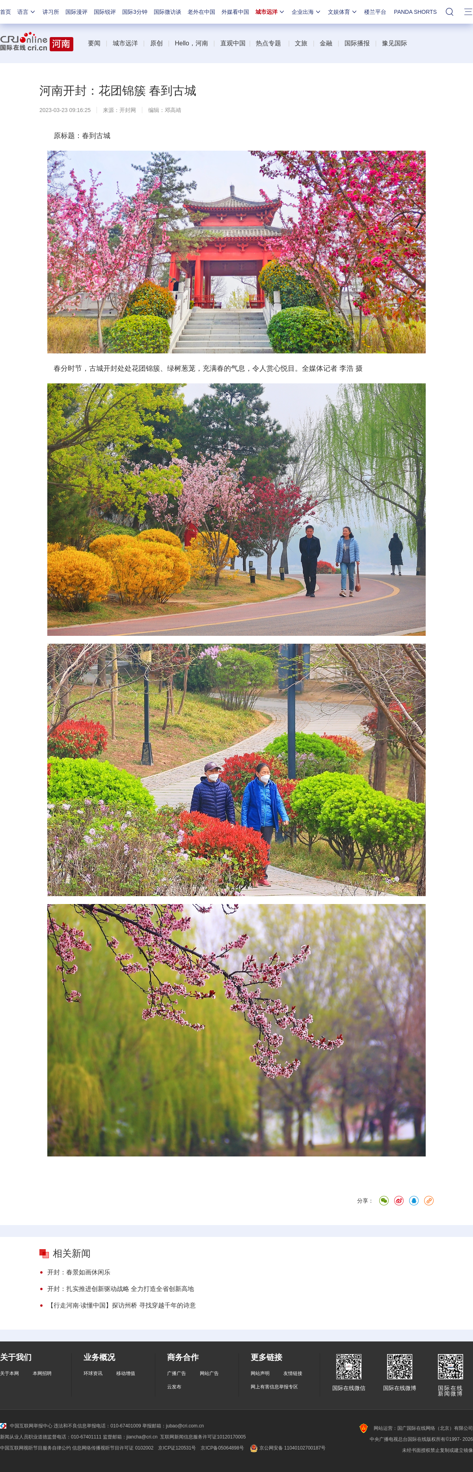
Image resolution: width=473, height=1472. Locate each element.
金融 (326, 43)
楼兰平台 (375, 12)
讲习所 (51, 12)
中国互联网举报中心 (26, 1426)
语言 (26, 12)
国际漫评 (76, 12)
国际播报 (357, 43)
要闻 (94, 43)
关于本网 (9, 1373)
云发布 (174, 1387)
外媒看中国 (235, 12)
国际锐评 (105, 12)
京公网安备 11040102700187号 (287, 1448)
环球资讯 (93, 1373)
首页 (5, 12)
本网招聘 (42, 1373)
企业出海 (307, 12)
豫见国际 (394, 43)
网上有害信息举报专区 (274, 1387)
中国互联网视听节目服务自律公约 (35, 1448)
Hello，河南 (191, 43)
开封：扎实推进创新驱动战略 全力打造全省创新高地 (120, 1288)
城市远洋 (270, 12)
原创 (156, 43)
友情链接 (292, 1373)
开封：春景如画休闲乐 (78, 1272)
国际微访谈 (167, 12)
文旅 (301, 43)
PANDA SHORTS (415, 12)
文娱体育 (343, 12)
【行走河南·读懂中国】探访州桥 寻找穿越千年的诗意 (121, 1305)
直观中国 (233, 43)
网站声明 (260, 1373)
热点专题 (268, 43)
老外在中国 (201, 12)
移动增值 (125, 1373)
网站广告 (209, 1373)
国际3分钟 (134, 12)
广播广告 (176, 1373)
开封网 (127, 110)
